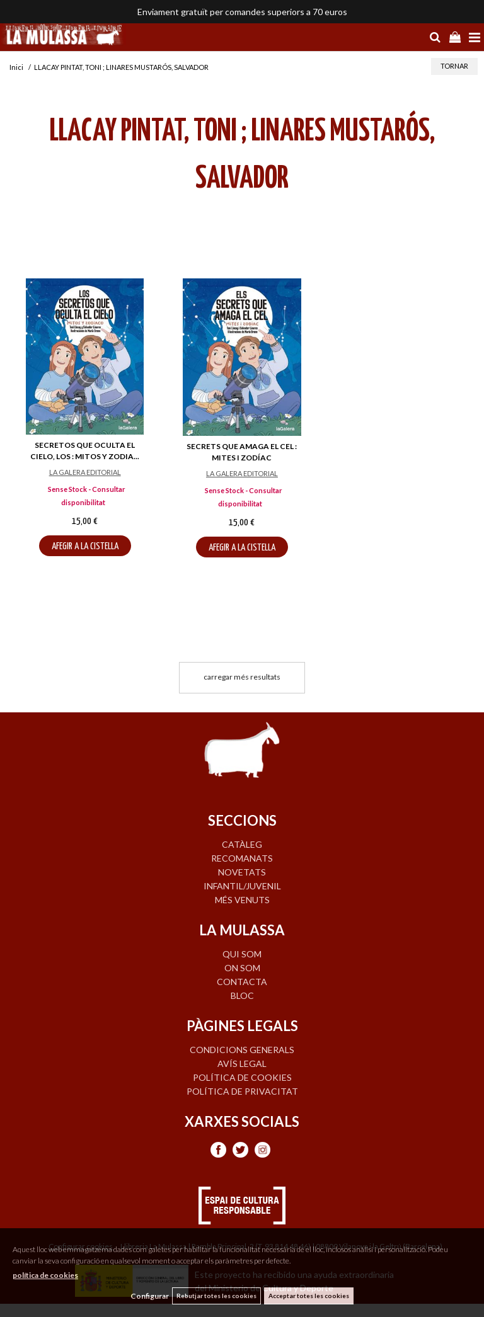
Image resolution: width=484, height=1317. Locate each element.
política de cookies (45, 1275)
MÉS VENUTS (242, 899)
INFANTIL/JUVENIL (242, 886)
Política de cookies (242, 1077)
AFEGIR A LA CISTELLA (85, 546)
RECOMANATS (242, 858)
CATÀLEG (242, 844)
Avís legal (242, 1063)
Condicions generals (242, 1049)
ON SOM (242, 967)
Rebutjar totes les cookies (216, 1295)
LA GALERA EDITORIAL (85, 472)
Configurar (149, 1296)
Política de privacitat (242, 1091)
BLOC (242, 995)
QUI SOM (242, 954)
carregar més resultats (242, 676)
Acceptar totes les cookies (308, 1295)
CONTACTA (242, 981)
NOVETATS (242, 872)
